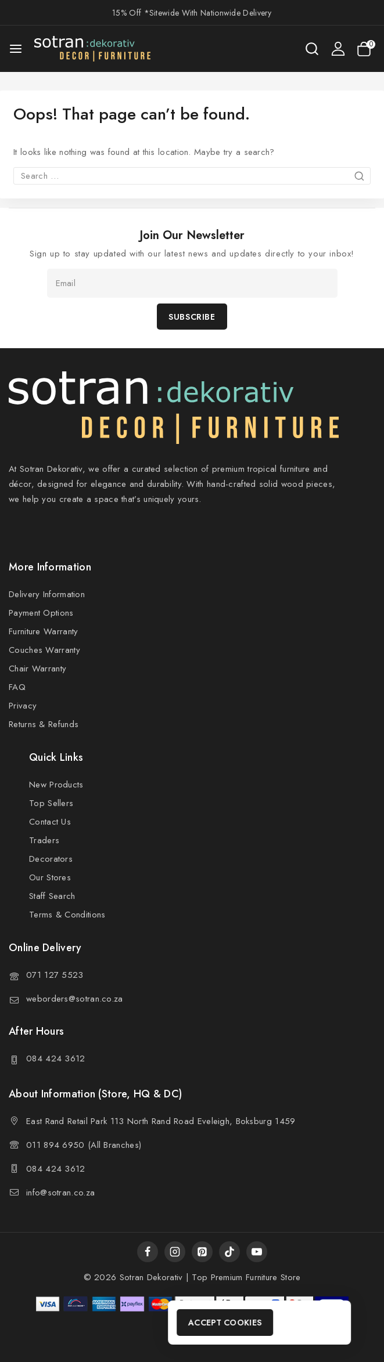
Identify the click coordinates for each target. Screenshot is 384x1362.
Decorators (51, 858)
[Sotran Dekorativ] (92, 49)
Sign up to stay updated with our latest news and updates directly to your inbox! (192, 253)
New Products (56, 784)
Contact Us (50, 821)
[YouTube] (256, 1251)
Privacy (23, 705)
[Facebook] (147, 1251)
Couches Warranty (44, 650)
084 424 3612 (55, 1058)
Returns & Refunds (43, 724)
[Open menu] (16, 49)
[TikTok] (229, 1251)
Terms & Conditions (67, 914)
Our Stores (50, 877)
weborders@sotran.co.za (74, 998)
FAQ (17, 687)
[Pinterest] (202, 1251)
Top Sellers (51, 803)
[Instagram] (174, 1251)
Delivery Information (47, 594)
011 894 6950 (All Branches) (83, 1145)
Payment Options (41, 612)
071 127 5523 (55, 975)
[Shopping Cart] (366, 49)
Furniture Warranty (43, 631)
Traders (44, 840)
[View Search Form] (312, 48)
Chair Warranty (37, 668)
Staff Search (52, 896)
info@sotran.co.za (60, 1192)
